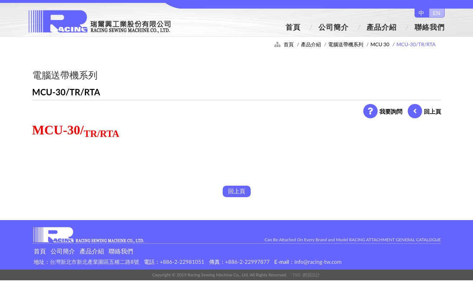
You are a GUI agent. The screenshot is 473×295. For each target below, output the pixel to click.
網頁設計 (311, 274)
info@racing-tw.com (317, 261)
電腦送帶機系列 (345, 44)
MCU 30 (379, 44)
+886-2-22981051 (182, 261)
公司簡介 (333, 27)
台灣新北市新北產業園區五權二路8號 (94, 261)
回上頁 (424, 111)
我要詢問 (382, 111)
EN (436, 12)
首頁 (293, 27)
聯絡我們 (430, 27)
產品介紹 (381, 27)
